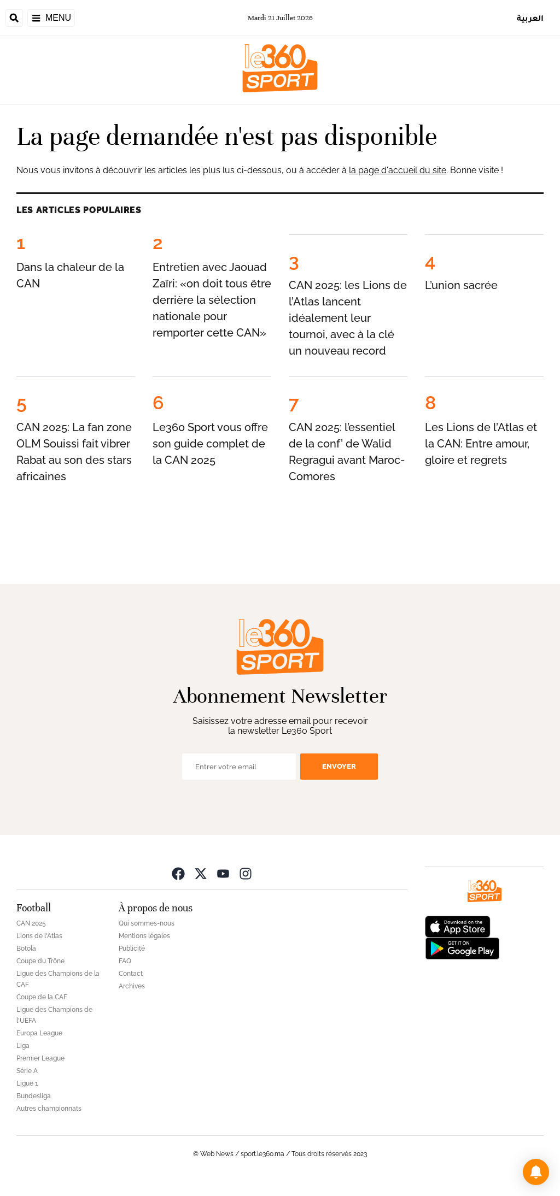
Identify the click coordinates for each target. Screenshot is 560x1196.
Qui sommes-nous (146, 923)
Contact (131, 973)
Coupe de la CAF (41, 997)
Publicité (132, 948)
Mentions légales (144, 936)
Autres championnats (48, 1108)
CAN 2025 (31, 923)
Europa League (39, 1033)
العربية (530, 18)
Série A (27, 1071)
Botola (26, 948)
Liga (23, 1046)
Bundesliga (33, 1096)
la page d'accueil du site (397, 170)
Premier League (40, 1058)
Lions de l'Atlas (39, 936)
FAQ (125, 961)
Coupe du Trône (40, 961)
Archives (132, 986)
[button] (536, 1172)
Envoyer (339, 766)
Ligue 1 (27, 1083)
